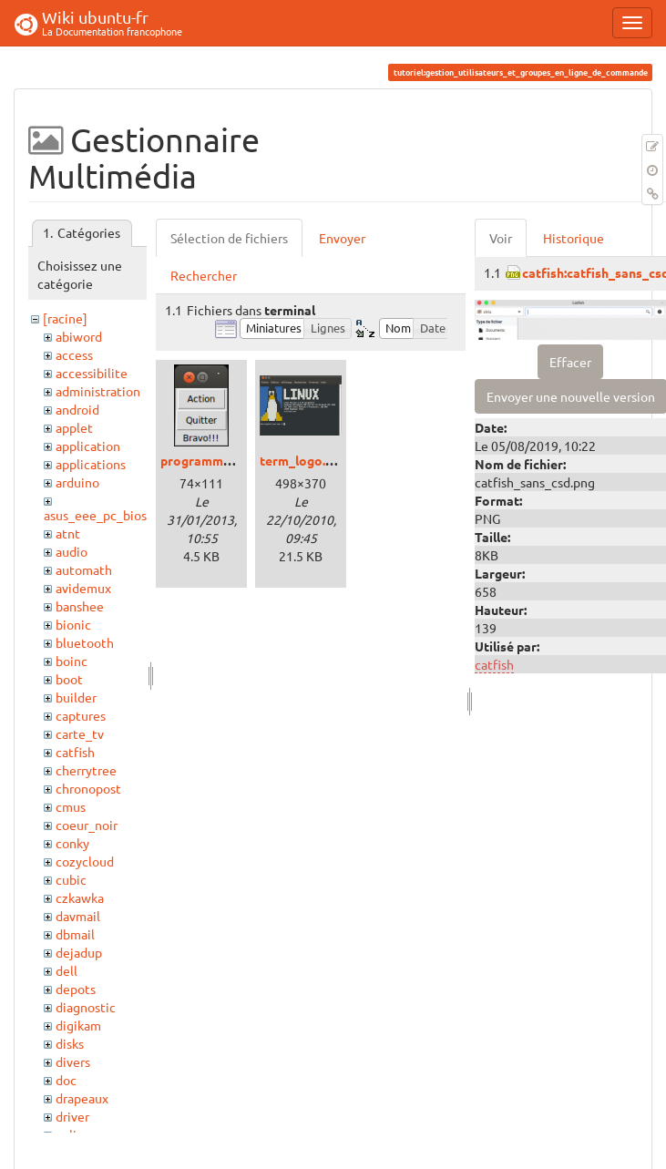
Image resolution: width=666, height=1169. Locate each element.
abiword (79, 336)
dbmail (75, 934)
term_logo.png (303, 460)
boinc (71, 660)
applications (91, 464)
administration (98, 391)
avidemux (83, 587)
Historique (573, 238)
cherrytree (86, 770)
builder (76, 697)
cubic (71, 879)
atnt (68, 533)
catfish (75, 751)
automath (84, 569)
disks (70, 1043)
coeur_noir (87, 824)
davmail (78, 916)
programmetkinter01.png (236, 460)
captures (81, 715)
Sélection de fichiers (229, 238)
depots (76, 988)
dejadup (79, 952)
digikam (78, 1025)
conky (72, 843)
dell (66, 970)
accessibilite (92, 372)
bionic (73, 624)
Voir (500, 238)
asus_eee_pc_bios (95, 515)
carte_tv (80, 733)
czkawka (80, 897)
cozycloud (85, 861)
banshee (80, 606)
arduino (77, 482)
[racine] (65, 318)
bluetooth (85, 642)
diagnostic (86, 1007)
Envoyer (342, 238)
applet (74, 427)
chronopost (88, 788)
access (74, 354)
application (88, 445)
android (77, 409)
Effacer (570, 362)
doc (66, 1080)
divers (73, 1061)
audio (71, 551)
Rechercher (203, 275)
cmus (71, 806)
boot (69, 679)
